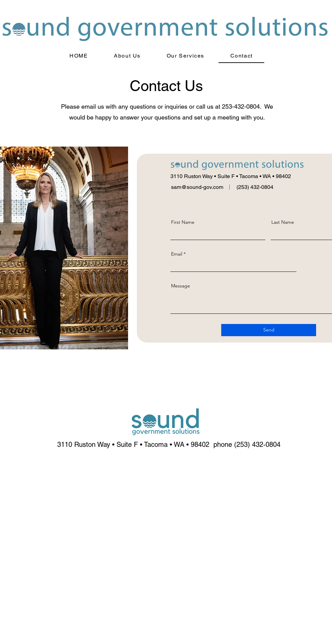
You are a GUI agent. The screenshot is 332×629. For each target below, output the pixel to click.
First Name (182, 222)
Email (176, 254)
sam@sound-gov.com (197, 187)
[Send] (268, 330)
